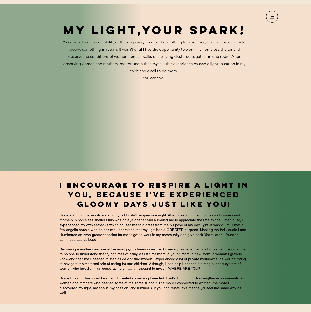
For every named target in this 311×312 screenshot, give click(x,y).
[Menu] (272, 17)
